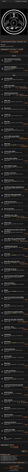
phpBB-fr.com (16, 469)
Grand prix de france (10, 422)
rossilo (13, 423)
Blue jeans (7, 363)
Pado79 (13, 94)
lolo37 (13, 101)
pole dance (7, 341)
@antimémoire (8, 377)
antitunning (14, 144)
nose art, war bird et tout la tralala (14, 297)
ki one (13, 115)
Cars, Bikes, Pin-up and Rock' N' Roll (14, 238)
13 (26, 241)
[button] (17, 52)
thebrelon (14, 430)
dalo (13, 60)
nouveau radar (8, 78)
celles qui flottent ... (10, 283)
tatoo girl (7, 121)
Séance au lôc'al (9, 180)
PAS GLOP (7, 407)
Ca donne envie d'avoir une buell (13, 385)
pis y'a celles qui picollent (11, 136)
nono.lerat (14, 305)
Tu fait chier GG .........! (10, 129)
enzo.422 (14, 298)
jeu (5, 437)
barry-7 (13, 415)
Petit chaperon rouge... (11, 166)
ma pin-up (7, 114)
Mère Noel (7, 143)
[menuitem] (4, 1)
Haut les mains (8, 414)
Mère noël (7, 100)
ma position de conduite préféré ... (14, 312)
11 (23, 241)
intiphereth (14, 320)
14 (26, 95)
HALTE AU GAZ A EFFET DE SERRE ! (14, 276)
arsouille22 (14, 408)
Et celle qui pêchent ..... (11, 370)
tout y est (7, 304)
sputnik (13, 209)
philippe (13, 386)
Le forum (10, 61)
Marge (6, 290)
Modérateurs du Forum (9, 46)
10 (20, 95)
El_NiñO (13, 202)
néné (13, 152)
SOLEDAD (14, 223)
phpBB (10, 467)
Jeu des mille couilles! (10, 158)
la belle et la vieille (9, 429)
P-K (13, 277)
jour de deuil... (8, 356)
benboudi (14, 68)
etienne (13, 232)
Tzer (13, 393)
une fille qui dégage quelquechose (14, 187)
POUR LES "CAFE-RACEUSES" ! (13, 194)
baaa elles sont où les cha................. (15, 261)
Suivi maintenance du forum (12, 59)
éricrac (13, 350)
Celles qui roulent (9, 85)
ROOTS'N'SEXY (8, 392)
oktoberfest (7, 334)
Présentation (11, 69)
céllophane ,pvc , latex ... (11, 215)
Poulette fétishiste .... (10, 349)
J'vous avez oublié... (10, 151)
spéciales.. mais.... (9, 327)
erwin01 (13, 174)
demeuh (13, 122)
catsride (13, 247)
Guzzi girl (7, 254)
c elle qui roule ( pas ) (10, 201)
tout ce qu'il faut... (9, 208)
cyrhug (13, 159)
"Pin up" (2, 45)
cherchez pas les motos (11, 93)
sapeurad (14, 130)
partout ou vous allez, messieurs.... (14, 319)
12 (23, 95)
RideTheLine (14, 401)
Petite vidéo (7, 222)
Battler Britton (15, 86)
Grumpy (13, 335)
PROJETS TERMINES (10, 67)
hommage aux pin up (10, 269)
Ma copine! (7, 108)
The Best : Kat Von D (10, 173)
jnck (13, 438)
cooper (13, 167)
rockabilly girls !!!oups (10, 246)
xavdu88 (13, 79)
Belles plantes (8, 400)
